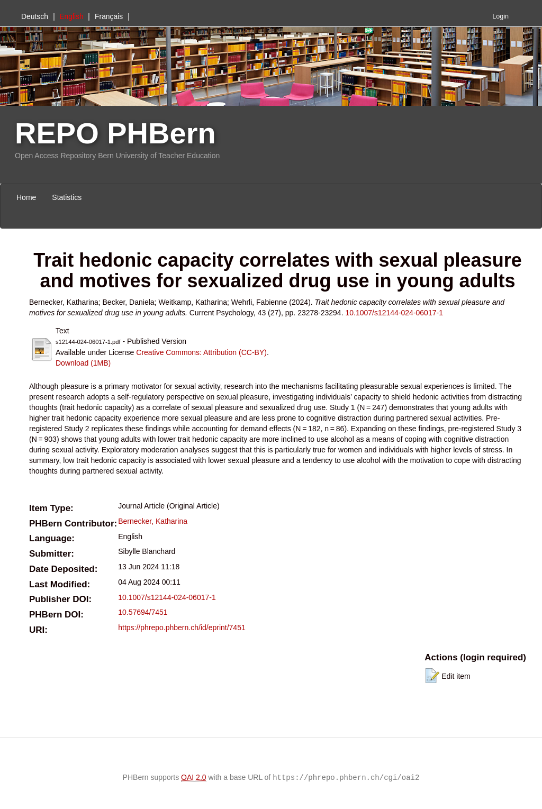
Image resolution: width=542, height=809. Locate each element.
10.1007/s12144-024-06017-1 (394, 312)
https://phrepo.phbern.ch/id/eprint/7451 (182, 627)
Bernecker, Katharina (152, 521)
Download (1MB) (83, 363)
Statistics (67, 197)
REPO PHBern (115, 133)
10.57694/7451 (142, 612)
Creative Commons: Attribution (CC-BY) (201, 352)
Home (26, 197)
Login (500, 16)
